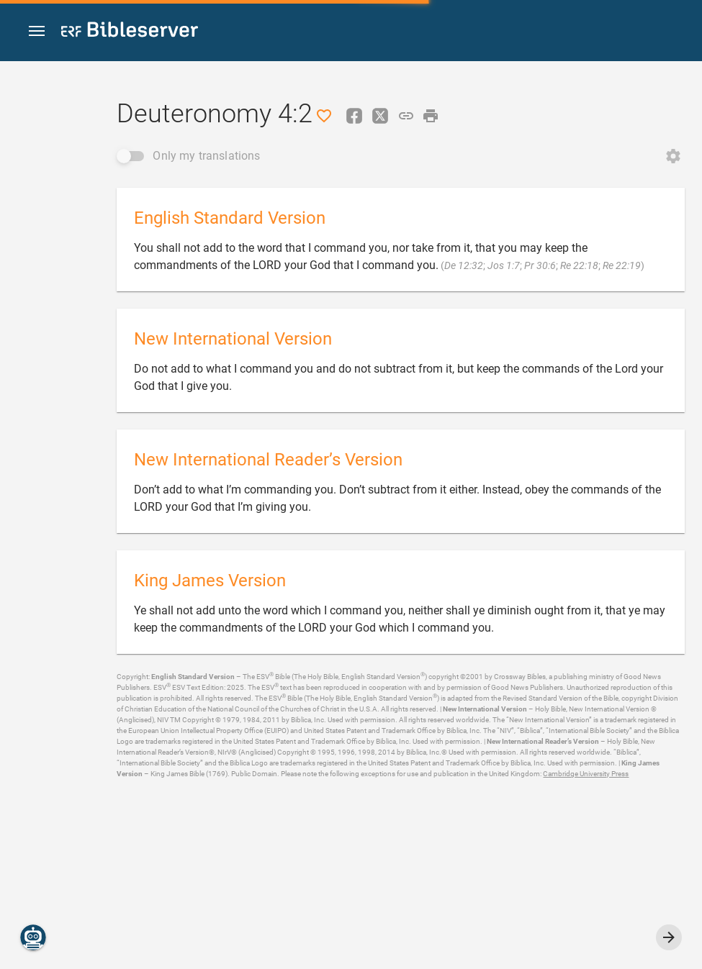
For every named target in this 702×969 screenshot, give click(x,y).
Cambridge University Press (586, 774)
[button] (37, 31)
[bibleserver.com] (129, 32)
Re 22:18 (579, 265)
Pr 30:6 (540, 265)
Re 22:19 (622, 265)
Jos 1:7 (503, 265)
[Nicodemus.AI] (33, 937)
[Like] (324, 115)
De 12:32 (463, 265)
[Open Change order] (673, 156)
